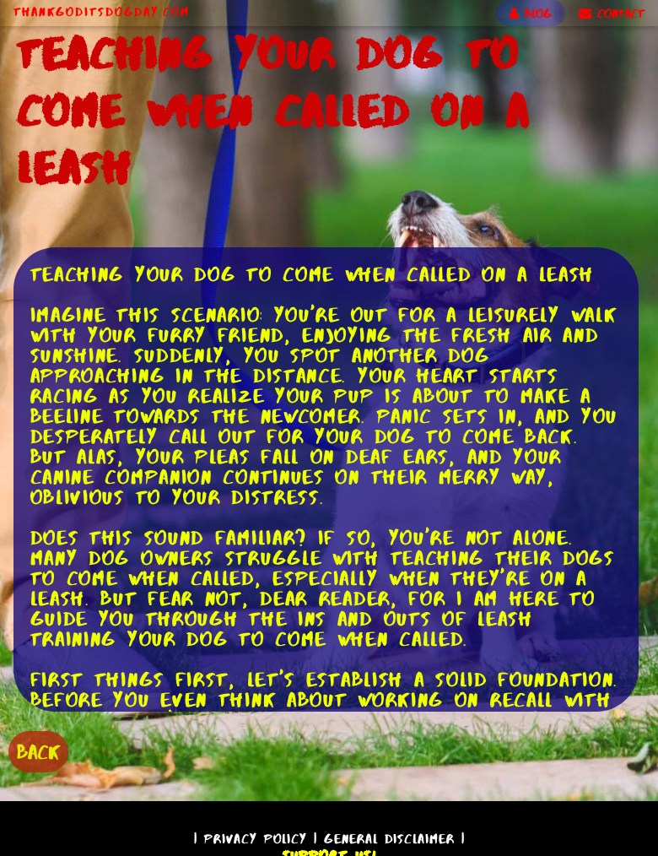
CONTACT (612, 13)
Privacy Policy (255, 839)
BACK (38, 752)
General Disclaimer (389, 839)
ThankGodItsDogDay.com (101, 11)
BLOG (531, 13)
